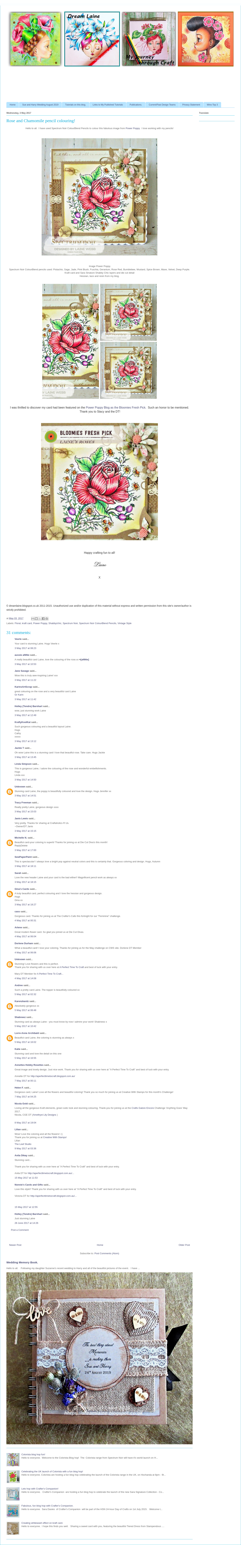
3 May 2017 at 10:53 (25, 664)
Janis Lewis (21, 818)
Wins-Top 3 (212, 104)
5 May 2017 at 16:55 (25, 1058)
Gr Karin (19, 694)
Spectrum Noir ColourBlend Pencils (97, 623)
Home (13, 104)
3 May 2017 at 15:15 (25, 831)
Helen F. (19, 1087)
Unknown (20, 786)
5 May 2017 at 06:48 (25, 1010)
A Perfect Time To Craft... (50, 973)
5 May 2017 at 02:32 (25, 994)
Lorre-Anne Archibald (27, 1033)
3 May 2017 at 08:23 (25, 648)
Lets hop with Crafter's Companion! (39, 1488)
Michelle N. (21, 837)
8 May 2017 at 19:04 (25, 1122)
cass (17, 911)
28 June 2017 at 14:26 (26, 1223)
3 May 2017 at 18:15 (25, 882)
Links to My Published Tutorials (108, 104)
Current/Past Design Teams (162, 104)
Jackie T (19, 748)
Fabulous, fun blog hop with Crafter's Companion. (47, 1505)
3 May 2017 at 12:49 (25, 715)
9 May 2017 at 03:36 (25, 1148)
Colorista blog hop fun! (33, 1454)
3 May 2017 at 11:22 (25, 680)
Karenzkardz (22, 1001)
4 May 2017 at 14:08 (25, 978)
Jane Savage (22, 670)
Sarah (18, 873)
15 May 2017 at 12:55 (26, 1207)
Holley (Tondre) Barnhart (28, 706)
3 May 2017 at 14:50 (25, 779)
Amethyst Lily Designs (45, 1114)
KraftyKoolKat (22, 722)
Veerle (18, 639)
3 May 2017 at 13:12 (25, 741)
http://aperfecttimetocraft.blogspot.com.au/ (53, 1076)
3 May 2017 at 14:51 (25, 795)
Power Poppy (40, 623)
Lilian (18, 1129)
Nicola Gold (21, 1103)
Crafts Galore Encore (143, 1108)
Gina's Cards (22, 889)
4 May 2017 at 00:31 (25, 920)
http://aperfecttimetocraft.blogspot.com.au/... (51, 1173)
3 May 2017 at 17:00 (25, 850)
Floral (18, 623)
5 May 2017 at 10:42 (25, 1026)
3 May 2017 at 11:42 (25, 699)
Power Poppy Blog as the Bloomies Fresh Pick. (116, 407)
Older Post (184, 1245)
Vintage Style (124, 623)
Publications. (136, 104)
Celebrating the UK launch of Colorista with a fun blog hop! (52, 1471)
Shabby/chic (54, 623)
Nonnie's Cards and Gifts (29, 1184)
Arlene (18, 927)
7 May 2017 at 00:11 (25, 1080)
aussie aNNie (22, 655)
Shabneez (20, 1017)
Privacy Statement (191, 104)
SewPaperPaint (23, 857)
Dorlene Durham (24, 943)
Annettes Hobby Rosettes (29, 1065)
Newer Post (15, 1245)
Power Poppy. (132, 128)
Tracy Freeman (23, 802)
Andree (19, 985)
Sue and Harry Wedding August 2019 (40, 104)
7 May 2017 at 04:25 (25, 1096)
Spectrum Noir (70, 623)
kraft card (27, 623)
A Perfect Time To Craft (72, 967)
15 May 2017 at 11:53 (26, 1177)
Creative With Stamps (54, 1137)
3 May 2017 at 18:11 (25, 866)
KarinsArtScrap (23, 686)
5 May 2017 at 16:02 (25, 1042)
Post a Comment (20, 1230)
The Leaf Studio (23, 1144)
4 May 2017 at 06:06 (25, 952)
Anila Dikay (21, 1155)
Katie (17, 1049)
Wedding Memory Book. (22, 1262)
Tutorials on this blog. (75, 104)
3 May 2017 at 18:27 (25, 904)
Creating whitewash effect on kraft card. (42, 1523)
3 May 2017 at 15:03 (25, 811)
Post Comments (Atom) (106, 1253)
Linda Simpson (23, 764)
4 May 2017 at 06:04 (25, 936)
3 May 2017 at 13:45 (25, 757)
